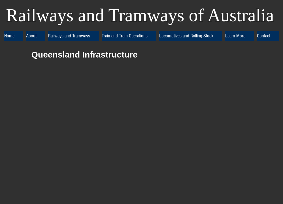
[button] (35, 36)
